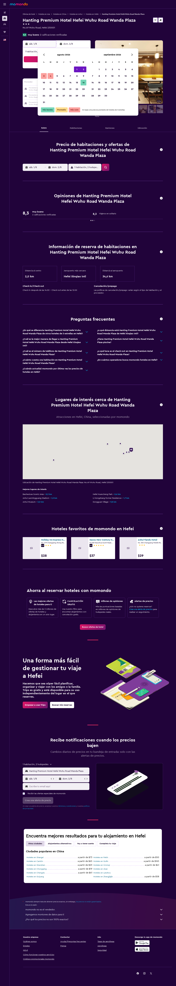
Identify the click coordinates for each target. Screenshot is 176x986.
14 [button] (70, 82)
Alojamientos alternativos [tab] (59, 844)
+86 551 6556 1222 (32, 31)
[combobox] (58, 771)
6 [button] (63, 76)
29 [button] (77, 96)
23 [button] (83, 89)
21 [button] (70, 89)
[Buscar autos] (4, 24)
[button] (5, 4)
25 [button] (50, 96)
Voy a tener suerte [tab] (85, 844)
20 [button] (63, 89)
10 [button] (44, 82)
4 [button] (50, 76)
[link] (93, 627)
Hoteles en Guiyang (35, 877)
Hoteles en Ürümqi (101, 865)
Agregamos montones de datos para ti (94, 914)
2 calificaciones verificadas (53, 35)
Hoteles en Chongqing (37, 869)
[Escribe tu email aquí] (58, 786)
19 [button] (57, 89)
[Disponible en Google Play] (142, 942)
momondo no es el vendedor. (94, 909)
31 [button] (44, 102)
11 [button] (50, 82)
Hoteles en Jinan (100, 869)
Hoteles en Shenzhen (36, 865)
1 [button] (76, 69)
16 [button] (83, 82)
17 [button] (44, 89)
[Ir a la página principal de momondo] (19, 4)
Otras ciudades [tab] (35, 844)
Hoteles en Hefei (92, 14)
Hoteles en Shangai (35, 857)
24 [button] (44, 96)
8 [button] (77, 76)
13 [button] (64, 82)
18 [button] (51, 89)
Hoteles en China (59, 14)
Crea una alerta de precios (140, 609)
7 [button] (70, 76)
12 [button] (57, 82)
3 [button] (44, 76)
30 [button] (83, 96)
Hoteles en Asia (44, 14)
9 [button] (83, 76)
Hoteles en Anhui (76, 14)
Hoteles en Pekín (100, 857)
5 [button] (57, 76)
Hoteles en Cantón (35, 861)
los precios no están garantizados (88, 901)
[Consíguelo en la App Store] (142, 949)
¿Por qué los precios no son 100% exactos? (94, 919)
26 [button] (57, 96)
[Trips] (4, 32)
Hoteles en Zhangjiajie (103, 877)
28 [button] (70, 96)
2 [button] (83, 69)
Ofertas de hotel (29, 14)
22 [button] (77, 89)
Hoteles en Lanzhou (102, 873)
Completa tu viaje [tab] (108, 844)
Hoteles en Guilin (100, 861)
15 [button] (77, 82)
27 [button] (64, 96)
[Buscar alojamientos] (4, 18)
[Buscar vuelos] (4, 12)
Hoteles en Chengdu (36, 873)
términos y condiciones (67, 806)
